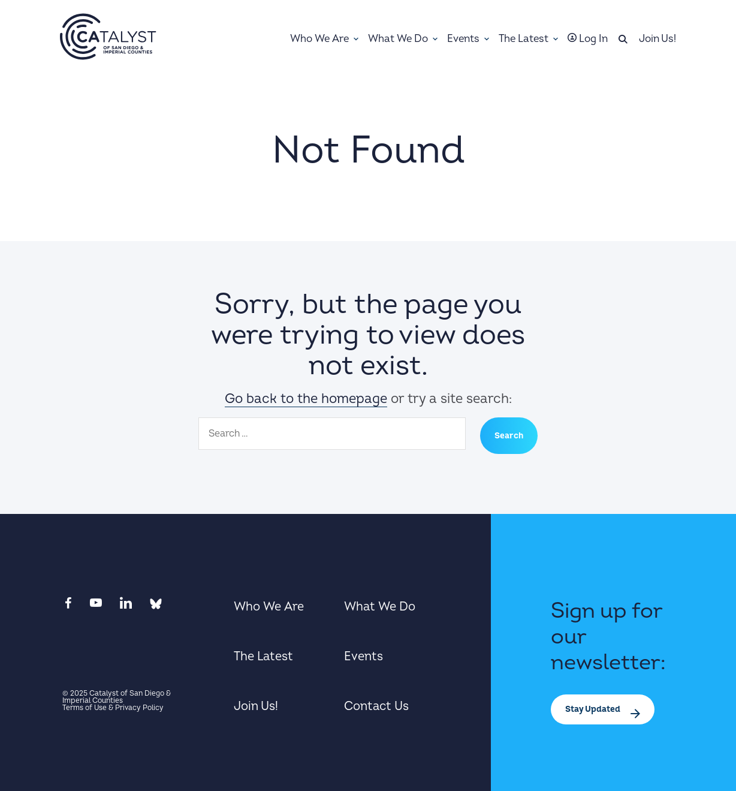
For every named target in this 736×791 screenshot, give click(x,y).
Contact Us (376, 706)
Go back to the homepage (306, 398)
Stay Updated (593, 709)
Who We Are (269, 606)
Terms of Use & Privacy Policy (113, 707)
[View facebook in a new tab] (67, 606)
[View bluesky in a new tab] (154, 606)
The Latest (263, 656)
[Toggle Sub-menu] (356, 39)
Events (363, 656)
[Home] (108, 36)
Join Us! (256, 706)
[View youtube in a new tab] (94, 606)
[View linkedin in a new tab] (124, 606)
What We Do (379, 606)
